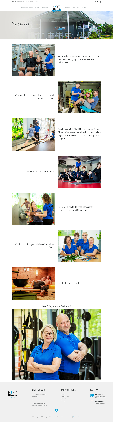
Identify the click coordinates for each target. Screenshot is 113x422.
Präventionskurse (36, 401)
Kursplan (45, 7)
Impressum (68, 417)
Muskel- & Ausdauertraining (39, 394)
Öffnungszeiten (65, 396)
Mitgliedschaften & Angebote (39, 405)
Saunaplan (64, 401)
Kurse (33, 398)
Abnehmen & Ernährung (38, 403)
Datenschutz (77, 417)
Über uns (67, 7)
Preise (37, 7)
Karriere (84, 7)
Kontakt (76, 7)
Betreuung (35, 396)
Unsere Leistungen (26, 7)
